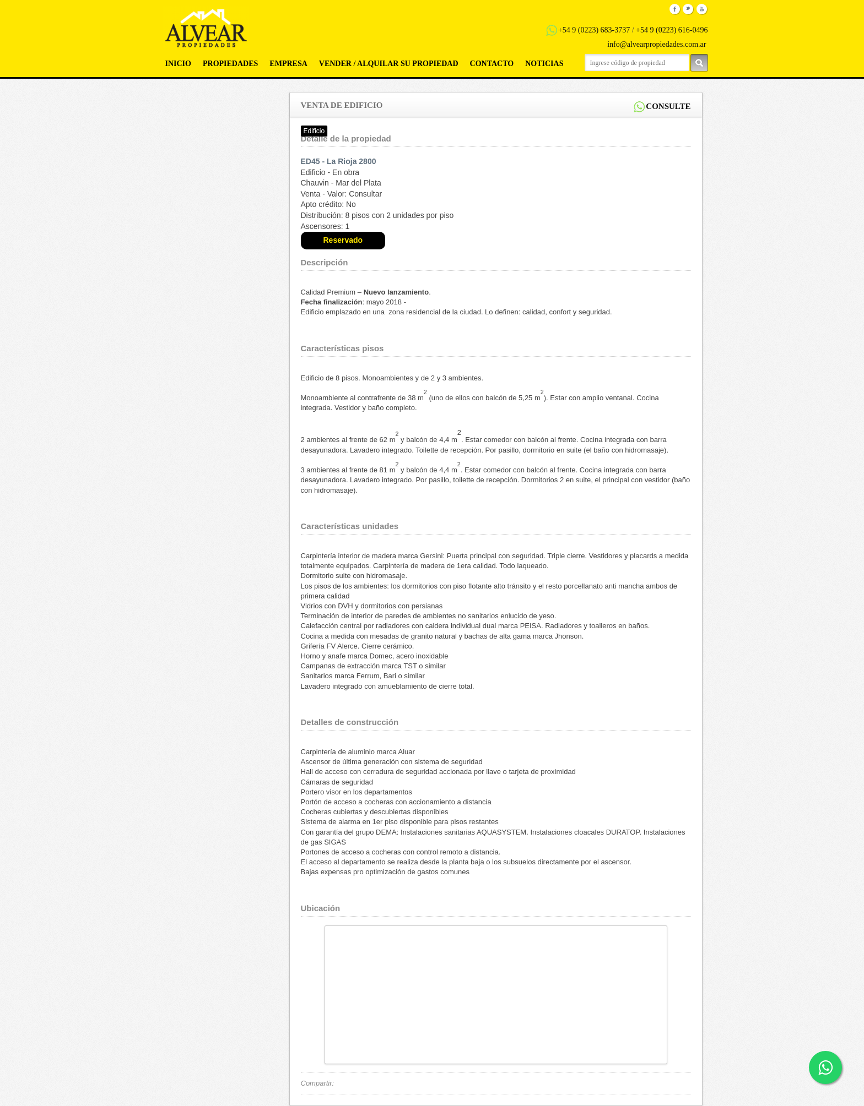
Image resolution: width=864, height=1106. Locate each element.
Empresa (288, 63)
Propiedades (230, 63)
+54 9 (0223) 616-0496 (672, 30)
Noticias (544, 63)
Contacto (492, 63)
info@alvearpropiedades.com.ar (656, 44)
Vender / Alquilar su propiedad (388, 63)
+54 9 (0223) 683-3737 (594, 30)
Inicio (178, 63)
